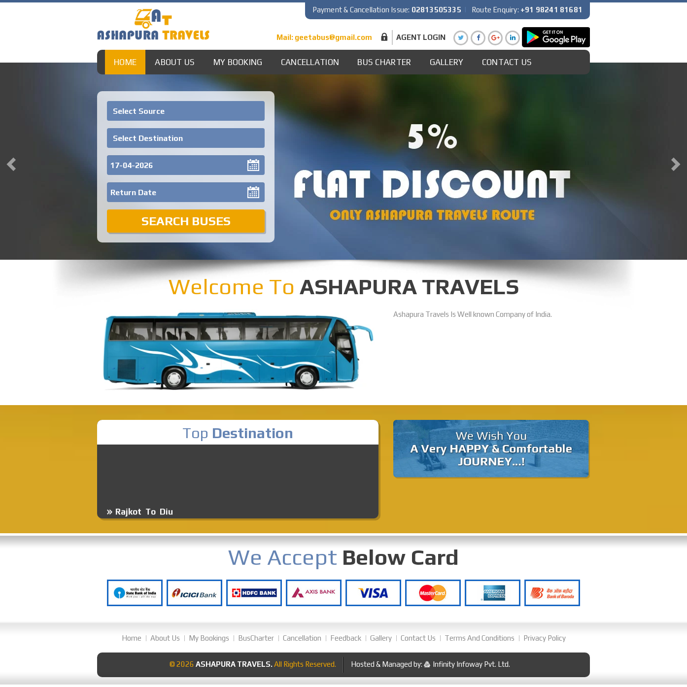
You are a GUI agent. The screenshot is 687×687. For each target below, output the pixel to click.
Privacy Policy (544, 638)
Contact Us (507, 62)
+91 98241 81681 (551, 9)
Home (125, 62)
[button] (10, 161)
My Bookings (209, 638)
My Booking (238, 62)
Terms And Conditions (480, 638)
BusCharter (256, 638)
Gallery (447, 62)
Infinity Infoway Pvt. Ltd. (471, 664)
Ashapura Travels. (234, 664)
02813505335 (436, 9)
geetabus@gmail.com (333, 37)
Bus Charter (384, 62)
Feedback (345, 638)
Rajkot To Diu (144, 516)
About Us (175, 62)
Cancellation (310, 62)
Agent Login (421, 37)
